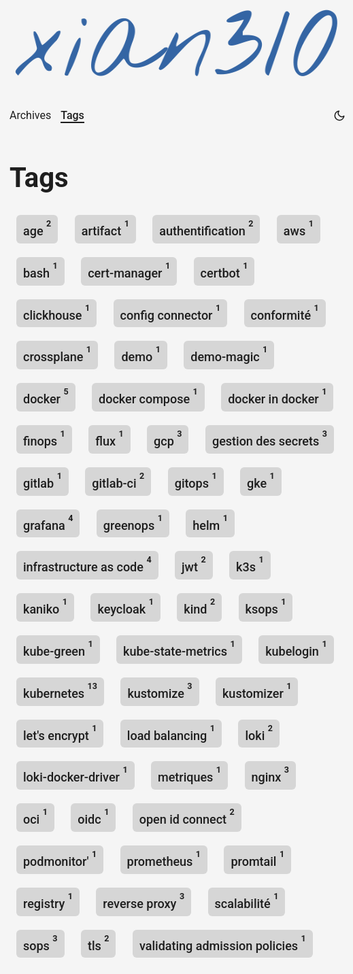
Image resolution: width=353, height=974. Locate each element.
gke (261, 480)
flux (109, 438)
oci (35, 816)
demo (140, 354)
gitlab (42, 480)
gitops (196, 480)
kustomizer (257, 691)
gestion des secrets (269, 438)
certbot (224, 270)
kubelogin (295, 648)
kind (199, 606)
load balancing (171, 733)
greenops (133, 523)
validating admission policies (222, 943)
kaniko (45, 606)
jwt (194, 564)
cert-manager (129, 270)
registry (48, 901)
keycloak (125, 606)
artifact (105, 228)
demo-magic (228, 354)
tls (99, 943)
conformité (285, 312)
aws (299, 228)
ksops (266, 606)
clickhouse (56, 312)
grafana (48, 523)
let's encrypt (60, 733)
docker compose (148, 396)
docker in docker (277, 396)
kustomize (159, 691)
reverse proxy (143, 901)
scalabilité (247, 901)
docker (46, 396)
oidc (93, 816)
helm (210, 523)
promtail (257, 859)
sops (40, 943)
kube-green (58, 648)
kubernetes (60, 691)
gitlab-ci (118, 480)
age (37, 228)
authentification (206, 228)
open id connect (187, 816)
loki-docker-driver (75, 774)
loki (258, 733)
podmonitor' (60, 859)
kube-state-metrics (179, 648)
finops (44, 438)
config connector (170, 312)
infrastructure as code (87, 564)
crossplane (57, 354)
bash (40, 270)
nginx (271, 774)
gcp (168, 438)
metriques (189, 774)
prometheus (164, 859)
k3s (250, 564)
